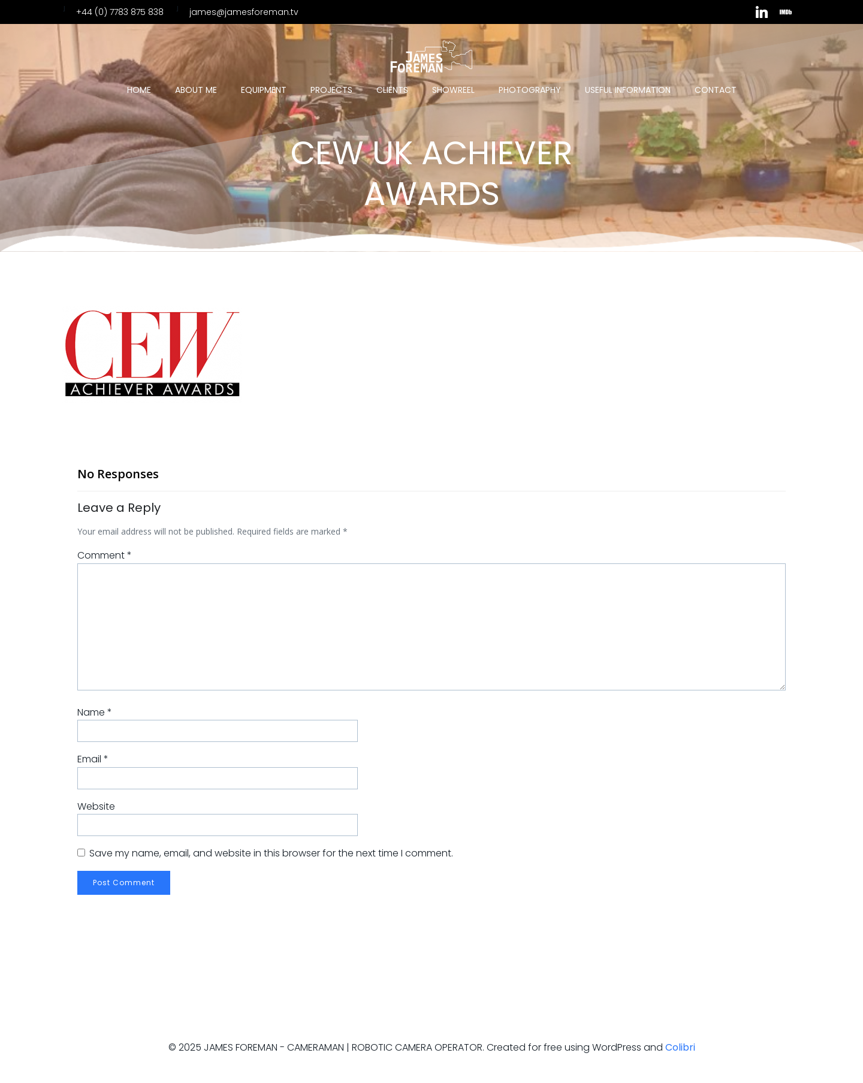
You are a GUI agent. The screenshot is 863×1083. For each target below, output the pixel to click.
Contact (716, 90)
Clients (392, 90)
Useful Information (628, 90)
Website (96, 806)
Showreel (453, 90)
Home (139, 90)
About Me (196, 90)
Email (92, 759)
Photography (530, 90)
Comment (104, 555)
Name (94, 712)
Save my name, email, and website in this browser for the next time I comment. (271, 853)
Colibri (680, 1047)
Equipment (263, 90)
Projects (331, 90)
